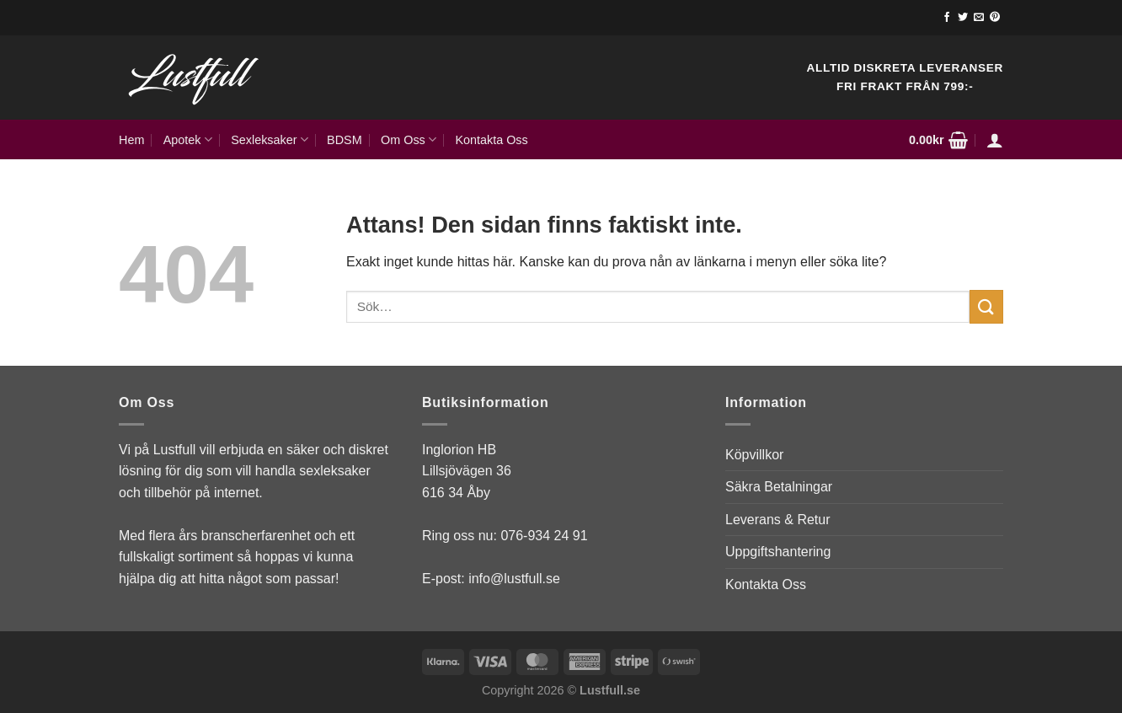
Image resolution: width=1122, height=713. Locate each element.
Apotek (187, 139)
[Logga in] (994, 139)
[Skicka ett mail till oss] (979, 18)
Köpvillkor (754, 455)
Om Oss (408, 139)
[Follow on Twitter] (963, 18)
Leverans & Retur (778, 519)
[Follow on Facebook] (947, 18)
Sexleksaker (269, 139)
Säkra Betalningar (778, 487)
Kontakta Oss (491, 140)
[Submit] (986, 306)
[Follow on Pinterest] (995, 18)
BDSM (344, 140)
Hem (131, 140)
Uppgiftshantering (778, 551)
